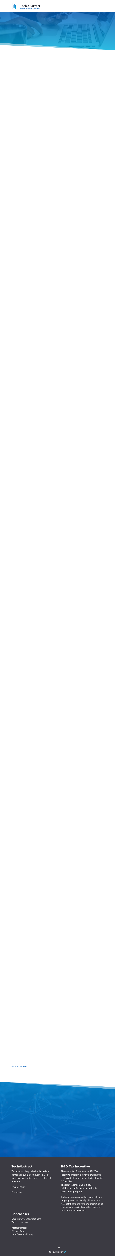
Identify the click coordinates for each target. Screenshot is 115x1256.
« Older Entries (19, 1066)
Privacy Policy (18, 1187)
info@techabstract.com (29, 1219)
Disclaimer (17, 1192)
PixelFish (60, 1252)
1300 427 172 (22, 1222)
